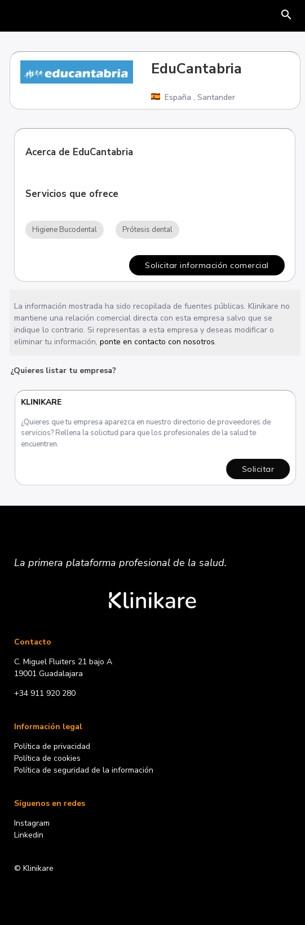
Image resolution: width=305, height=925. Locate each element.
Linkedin (28, 835)
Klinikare (42, 402)
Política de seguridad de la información (83, 770)
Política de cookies (47, 758)
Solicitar (259, 469)
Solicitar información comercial (207, 265)
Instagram (32, 823)
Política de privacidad (52, 746)
